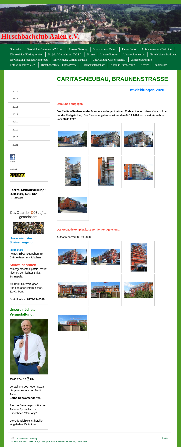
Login (165, 438)
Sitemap (33, 438)
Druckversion (20, 438)
